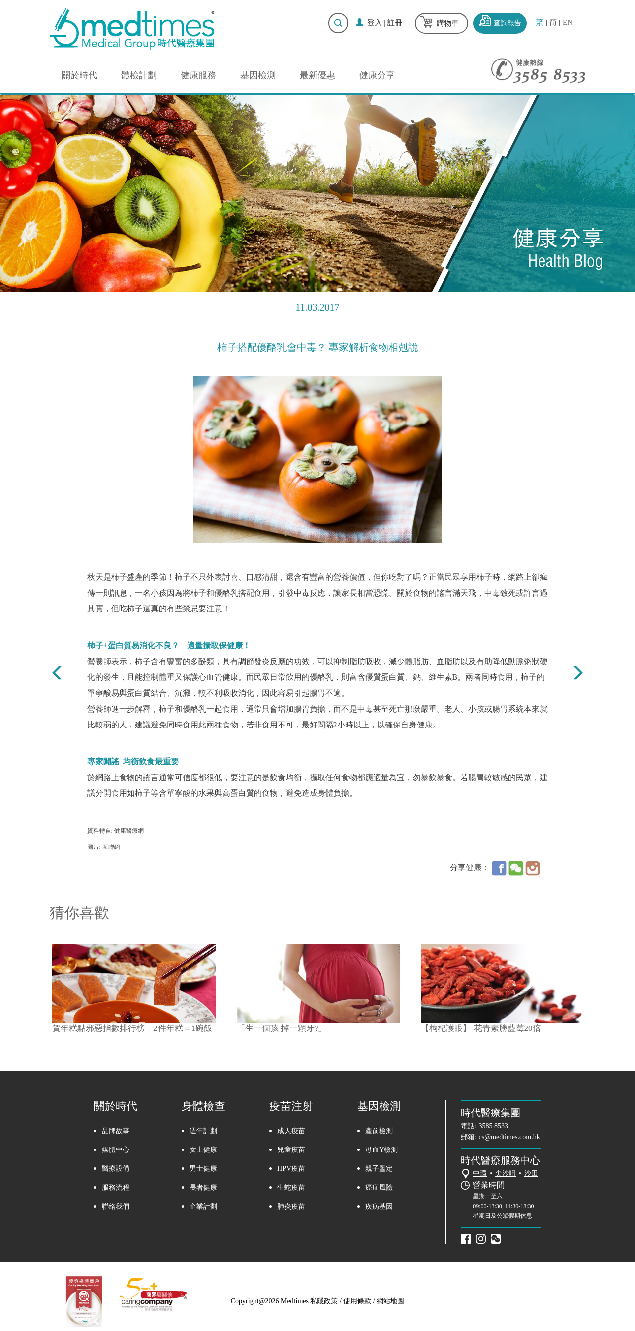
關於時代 (79, 75)
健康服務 (198, 75)
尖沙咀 (505, 1173)
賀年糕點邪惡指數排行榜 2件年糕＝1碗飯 (132, 1028)
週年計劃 (203, 1131)
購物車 (448, 23)
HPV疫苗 (291, 1168)
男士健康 (203, 1168)
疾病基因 (379, 1206)
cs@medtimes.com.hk (509, 1137)
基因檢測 (258, 75)
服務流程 (115, 1187)
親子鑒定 (379, 1168)
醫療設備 (115, 1168)
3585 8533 (493, 1126)
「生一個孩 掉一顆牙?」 (282, 1028)
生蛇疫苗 (291, 1187)
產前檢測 (379, 1131)
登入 (374, 23)
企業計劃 (203, 1206)
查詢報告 (507, 23)
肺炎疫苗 (291, 1206)
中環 (480, 1173)
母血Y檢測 (381, 1149)
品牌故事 (115, 1131)
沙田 (531, 1173)
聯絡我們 (115, 1206)
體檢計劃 (139, 75)
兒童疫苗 (291, 1149)
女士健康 (203, 1149)
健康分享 (377, 75)
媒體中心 (115, 1149)
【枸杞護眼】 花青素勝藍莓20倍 (481, 1028)
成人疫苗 (291, 1131)
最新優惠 (317, 75)
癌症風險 (379, 1187)
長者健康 (203, 1187)
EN (567, 22)
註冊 (394, 23)
